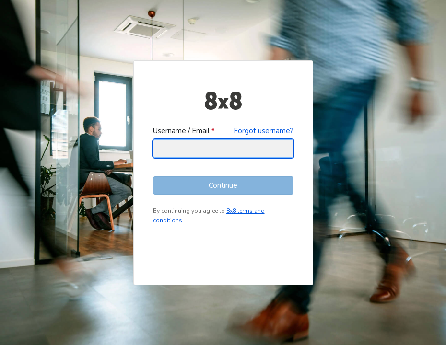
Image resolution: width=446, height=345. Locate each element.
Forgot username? (263, 131)
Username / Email (181, 131)
